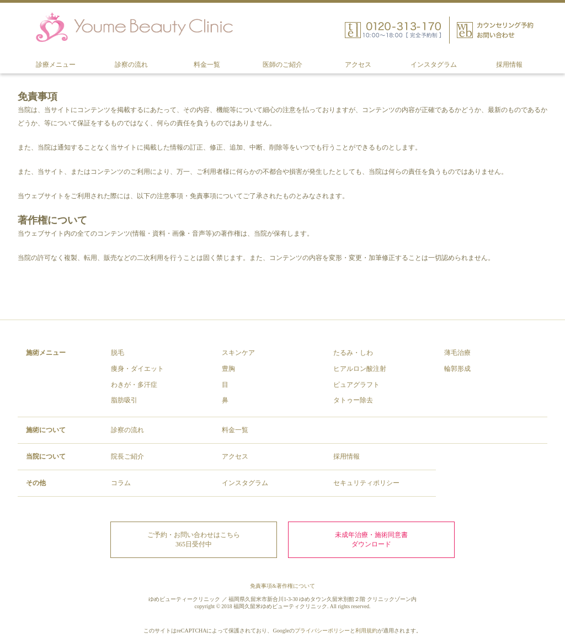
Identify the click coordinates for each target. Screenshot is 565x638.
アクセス (358, 64)
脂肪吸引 (124, 400)
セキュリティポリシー (366, 483)
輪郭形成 (457, 369)
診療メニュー (56, 64)
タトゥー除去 (353, 400)
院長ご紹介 (127, 456)
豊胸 (228, 369)
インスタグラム (434, 64)
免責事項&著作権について (282, 586)
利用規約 (366, 631)
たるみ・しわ (353, 353)
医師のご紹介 (282, 64)
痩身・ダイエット (137, 369)
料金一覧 (207, 64)
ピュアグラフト (356, 385)
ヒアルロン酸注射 (359, 369)
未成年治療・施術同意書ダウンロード (371, 539)
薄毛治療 (457, 353)
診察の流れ (131, 64)
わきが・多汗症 (134, 385)
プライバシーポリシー (322, 631)
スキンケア (238, 353)
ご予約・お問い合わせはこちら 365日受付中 (193, 539)
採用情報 (509, 64)
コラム (121, 483)
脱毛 (117, 353)
